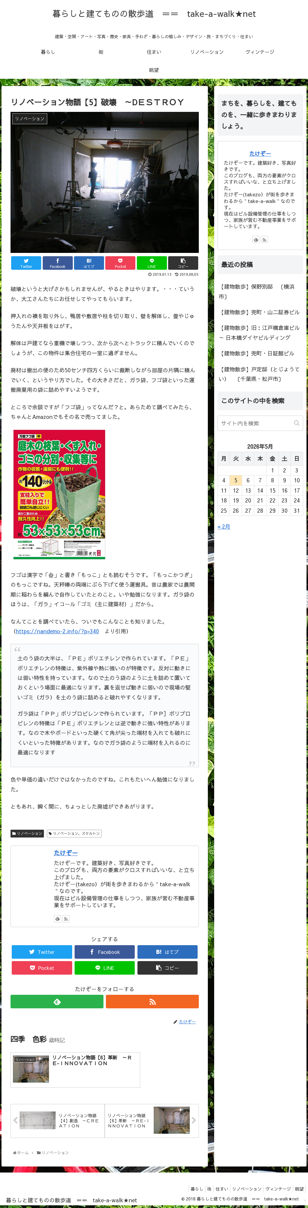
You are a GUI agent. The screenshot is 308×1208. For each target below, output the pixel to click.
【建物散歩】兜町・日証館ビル (256, 353)
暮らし (184, 1191)
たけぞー (66, 853)
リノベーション (29, 833)
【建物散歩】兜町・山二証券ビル (259, 312)
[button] (297, 423)
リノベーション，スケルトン (76, 833)
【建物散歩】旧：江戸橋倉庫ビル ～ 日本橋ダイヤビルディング (259, 332)
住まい (214, 1191)
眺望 (298, 1191)
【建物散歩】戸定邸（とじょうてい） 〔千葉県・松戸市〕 (259, 374)
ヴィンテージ (275, 1191)
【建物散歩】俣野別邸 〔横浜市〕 (256, 291)
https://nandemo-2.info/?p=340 (57, 631)
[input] (260, 423)
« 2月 (223, 526)
